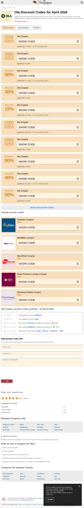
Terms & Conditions (43, 504)
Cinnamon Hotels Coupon (48, 293)
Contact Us (28, 504)
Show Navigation (2, 2)
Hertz (56, 424)
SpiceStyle (6, 430)
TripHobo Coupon (48, 221)
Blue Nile (23, 476)
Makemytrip (23, 427)
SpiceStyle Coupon (48, 257)
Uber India (40, 424)
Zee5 (21, 473)
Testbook (57, 473)
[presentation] (17, 373)
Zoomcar (5, 427)
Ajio (55, 476)
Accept (50, 499)
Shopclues (6, 476)
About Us (21, 504)
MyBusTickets (58, 430)
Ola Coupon (22, 36)
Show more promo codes (42, 207)
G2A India (6, 479)
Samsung (57, 479)
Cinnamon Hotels (42, 430)
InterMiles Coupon (25, 238)
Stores (35, 504)
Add (7, 381)
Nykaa (39, 476)
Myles (22, 424)
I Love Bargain (10, 504)
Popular (36, 28)
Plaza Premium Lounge (27, 430)
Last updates (23, 28)
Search (82, 2)
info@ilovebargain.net (27, 500)
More (81, 18)
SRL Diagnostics (8, 473)
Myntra (22, 479)
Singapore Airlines (8, 424)
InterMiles (40, 427)
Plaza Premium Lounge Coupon (48, 275)
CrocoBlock (40, 473)
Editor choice (8, 28)
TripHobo (57, 427)
